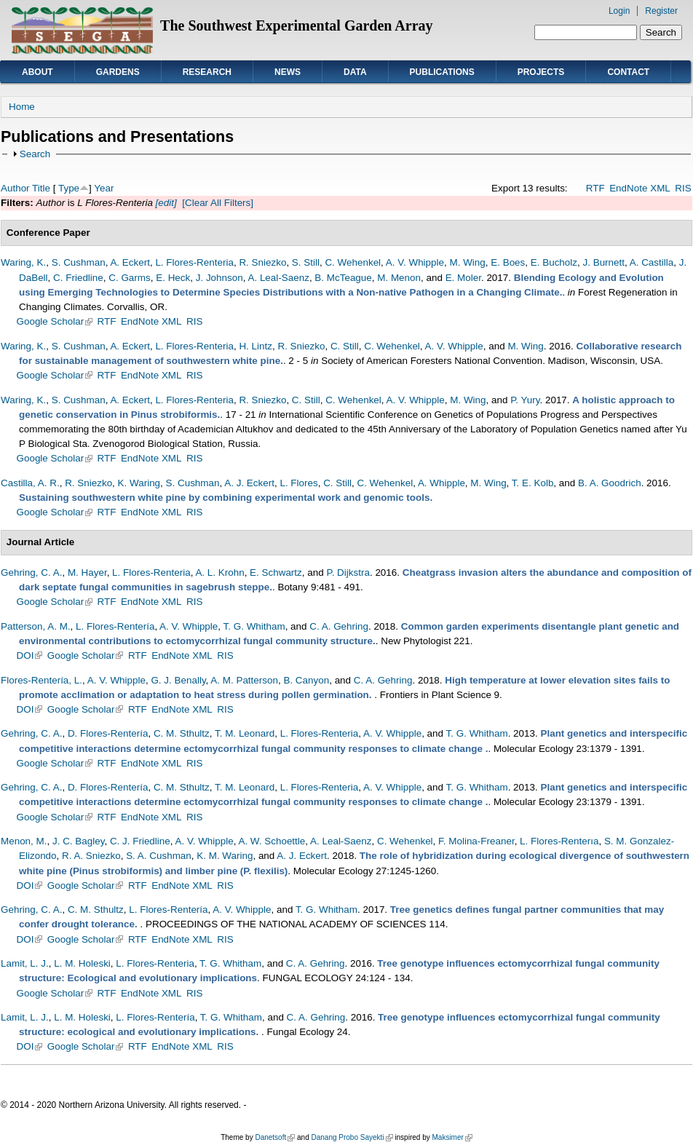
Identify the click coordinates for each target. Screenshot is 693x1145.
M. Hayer (87, 572)
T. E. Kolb (533, 483)
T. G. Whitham (254, 626)
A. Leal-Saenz (278, 277)
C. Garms (129, 277)
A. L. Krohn (219, 572)
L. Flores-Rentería (115, 626)
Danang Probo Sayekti (351, 1137)
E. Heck (173, 277)
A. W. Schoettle (271, 841)
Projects (541, 72)
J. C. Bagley (78, 841)
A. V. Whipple (415, 262)
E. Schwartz (276, 572)
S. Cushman (79, 262)
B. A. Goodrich (609, 483)
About (37, 72)
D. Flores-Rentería (108, 733)
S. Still (306, 262)
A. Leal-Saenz (340, 841)
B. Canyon (306, 680)
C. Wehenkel (353, 262)
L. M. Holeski (82, 963)
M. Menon (399, 277)
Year (104, 188)
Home (22, 106)
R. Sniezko (262, 262)
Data (355, 72)
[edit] (165, 202)
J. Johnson (219, 277)
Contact (628, 72)
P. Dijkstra (348, 572)
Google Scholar (55, 321)
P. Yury (524, 400)
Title (41, 188)
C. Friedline (78, 277)
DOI (30, 655)
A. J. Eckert (249, 483)
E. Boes (508, 262)
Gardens (118, 72)
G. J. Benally (178, 680)
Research (207, 72)
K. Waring (139, 483)
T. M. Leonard (244, 733)
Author (15, 188)
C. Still (344, 346)
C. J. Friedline (140, 841)
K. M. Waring (225, 855)
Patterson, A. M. (36, 626)
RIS (683, 188)
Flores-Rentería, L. (41, 680)
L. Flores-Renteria (194, 262)
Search (35, 153)
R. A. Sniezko (91, 855)
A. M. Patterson (244, 680)
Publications (442, 72)
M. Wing (467, 262)
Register (661, 11)
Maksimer (452, 1137)
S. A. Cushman (158, 855)
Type (68, 188)
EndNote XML (639, 188)
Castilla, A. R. (30, 483)
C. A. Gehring (338, 626)
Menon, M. (24, 841)
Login (619, 11)
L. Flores (298, 483)
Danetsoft (275, 1137)
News (287, 72)
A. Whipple (441, 483)
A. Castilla (652, 262)
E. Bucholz (554, 262)
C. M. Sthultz (182, 733)
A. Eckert (130, 262)
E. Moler (463, 277)
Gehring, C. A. (31, 572)
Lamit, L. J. (25, 963)
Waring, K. (23, 262)
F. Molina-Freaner (476, 841)
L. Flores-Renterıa (559, 841)
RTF (595, 188)
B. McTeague (342, 277)
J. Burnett (603, 262)
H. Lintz (255, 346)
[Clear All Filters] (217, 202)
